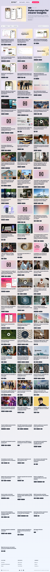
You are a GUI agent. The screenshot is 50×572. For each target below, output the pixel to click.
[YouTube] (19, 570)
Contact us (27, 2)
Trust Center (20, 566)
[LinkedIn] (23, 570)
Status (2, 566)
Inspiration (15, 26)
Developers (20, 564)
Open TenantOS (35, 2)
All (2, 26)
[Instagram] (21, 570)
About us (36, 562)
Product (6, 26)
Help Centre (20, 562)
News (11, 26)
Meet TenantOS (22, 2)
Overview (2, 562)
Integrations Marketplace (5, 564)
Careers (36, 564)
